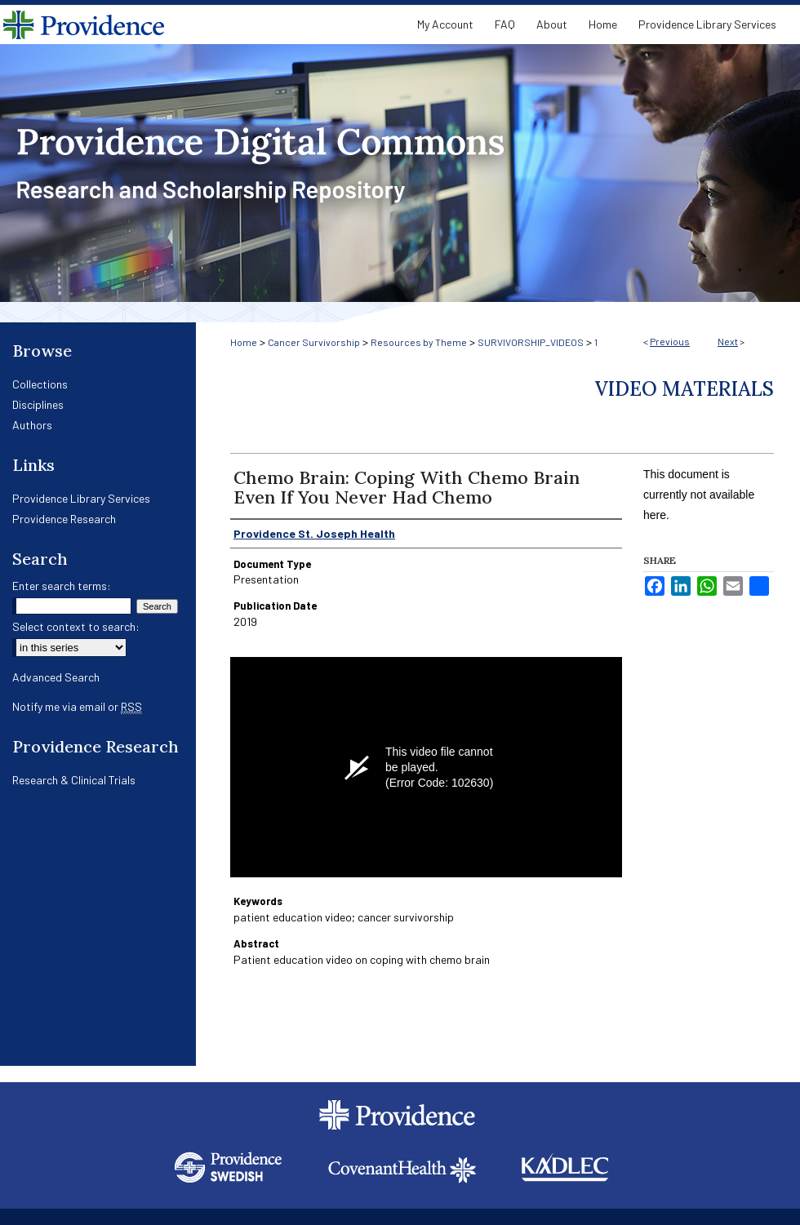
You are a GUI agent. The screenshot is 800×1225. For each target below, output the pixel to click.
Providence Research (64, 519)
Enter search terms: (61, 586)
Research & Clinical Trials (74, 780)
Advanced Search (56, 677)
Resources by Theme (419, 342)
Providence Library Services (81, 498)
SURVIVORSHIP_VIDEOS (531, 342)
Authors (32, 425)
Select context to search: (76, 626)
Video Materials (684, 389)
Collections (40, 384)
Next (728, 341)
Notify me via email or (77, 706)
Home (243, 342)
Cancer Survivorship (314, 342)
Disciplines (38, 404)
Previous (670, 341)
